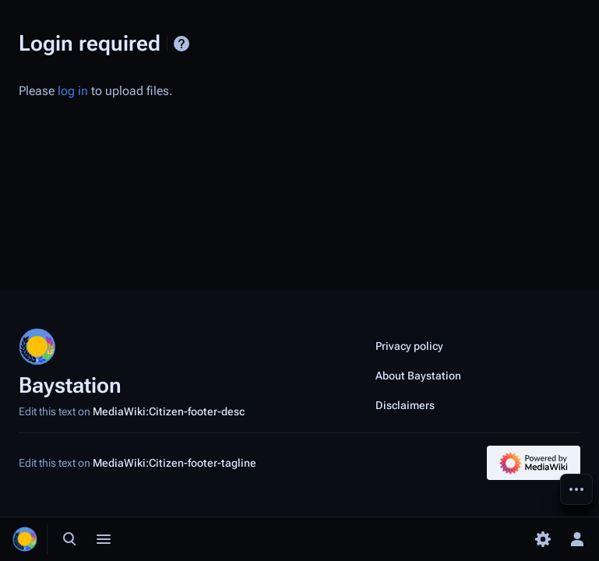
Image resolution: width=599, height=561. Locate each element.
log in (73, 90)
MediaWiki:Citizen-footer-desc (169, 411)
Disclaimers (405, 405)
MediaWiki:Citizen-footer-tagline (174, 463)
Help (181, 43)
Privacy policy (409, 346)
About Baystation (418, 375)
